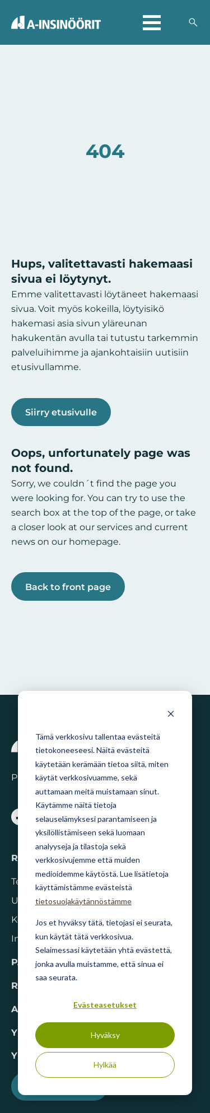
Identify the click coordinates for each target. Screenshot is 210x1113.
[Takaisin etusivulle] (56, 22)
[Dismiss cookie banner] (171, 715)
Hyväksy (105, 1035)
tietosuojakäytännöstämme (83, 901)
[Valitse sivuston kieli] (174, 22)
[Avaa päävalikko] (152, 22)
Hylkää (105, 1064)
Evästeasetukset (105, 1004)
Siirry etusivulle (61, 412)
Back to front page (68, 586)
